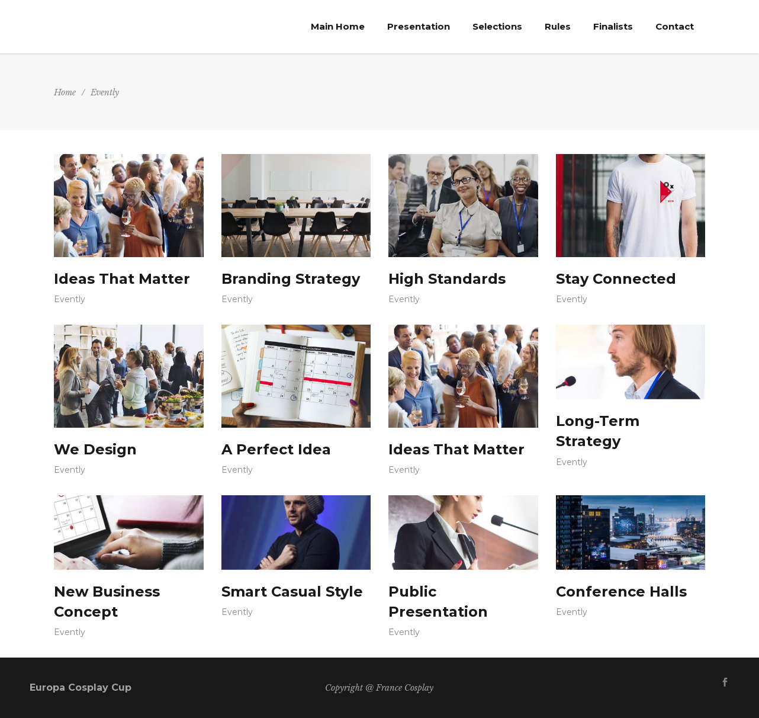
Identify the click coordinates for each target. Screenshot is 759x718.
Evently (69, 299)
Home (65, 92)
